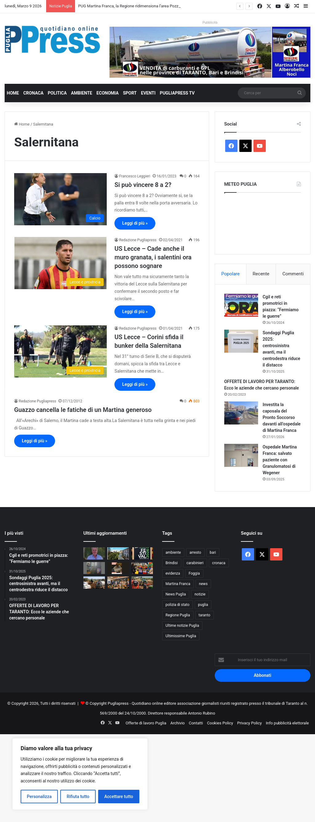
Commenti (293, 274)
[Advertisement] (157, 777)
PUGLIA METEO (262, 222)
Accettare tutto (118, 796)
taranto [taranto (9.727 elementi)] (204, 615)
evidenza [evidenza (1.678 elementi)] (172, 573)
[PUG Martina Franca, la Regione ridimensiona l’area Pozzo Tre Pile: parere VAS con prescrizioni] (118, 553)
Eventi (148, 93)
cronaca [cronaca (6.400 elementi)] (218, 563)
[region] (80, 774)
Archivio (177, 723)
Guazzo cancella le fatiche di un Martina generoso (83, 409)
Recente (261, 274)
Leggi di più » (135, 223)
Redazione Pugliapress (137, 240)
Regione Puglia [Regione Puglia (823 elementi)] (177, 615)
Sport (130, 93)
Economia (108, 93)
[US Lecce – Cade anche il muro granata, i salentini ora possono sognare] (60, 263)
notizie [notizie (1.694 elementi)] (199, 594)
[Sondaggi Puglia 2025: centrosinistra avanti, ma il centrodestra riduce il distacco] (241, 341)
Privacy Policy (249, 723)
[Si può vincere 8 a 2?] (60, 199)
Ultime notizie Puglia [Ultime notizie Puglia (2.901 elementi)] (182, 625)
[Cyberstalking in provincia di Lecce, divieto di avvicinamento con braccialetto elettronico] (94, 568)
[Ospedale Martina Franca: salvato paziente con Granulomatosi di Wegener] (241, 455)
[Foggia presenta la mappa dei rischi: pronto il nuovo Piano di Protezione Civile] (118, 582)
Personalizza (39, 796)
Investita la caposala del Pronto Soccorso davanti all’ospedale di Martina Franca (282, 417)
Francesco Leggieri (134, 176)
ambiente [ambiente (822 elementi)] (173, 552)
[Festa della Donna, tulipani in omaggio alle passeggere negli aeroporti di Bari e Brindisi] (142, 568)
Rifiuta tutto (78, 796)
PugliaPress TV (177, 93)
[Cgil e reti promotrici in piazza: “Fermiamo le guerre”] (241, 305)
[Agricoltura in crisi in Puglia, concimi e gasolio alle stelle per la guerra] (94, 582)
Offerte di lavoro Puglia (146, 723)
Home (13, 93)
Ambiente (81, 93)
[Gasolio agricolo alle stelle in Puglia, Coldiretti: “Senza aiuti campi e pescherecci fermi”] (142, 582)
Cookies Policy (220, 723)
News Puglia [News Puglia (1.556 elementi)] (175, 594)
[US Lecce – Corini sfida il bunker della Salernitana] (60, 351)
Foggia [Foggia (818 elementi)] (194, 573)
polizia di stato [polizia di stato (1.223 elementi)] (177, 605)
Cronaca (33, 93)
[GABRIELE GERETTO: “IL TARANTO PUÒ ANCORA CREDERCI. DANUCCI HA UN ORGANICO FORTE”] (94, 553)
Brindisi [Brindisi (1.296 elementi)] (171, 563)
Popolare (230, 274)
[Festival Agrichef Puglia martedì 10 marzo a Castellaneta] (142, 553)
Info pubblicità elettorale (287, 723)
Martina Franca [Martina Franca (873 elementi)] (177, 584)
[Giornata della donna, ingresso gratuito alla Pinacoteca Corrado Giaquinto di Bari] (118, 568)
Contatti (196, 723)
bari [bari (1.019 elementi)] (213, 552)
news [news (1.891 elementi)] (203, 584)
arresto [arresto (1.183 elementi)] (195, 552)
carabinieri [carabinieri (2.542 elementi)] (195, 563)
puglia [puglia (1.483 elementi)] (203, 605)
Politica (57, 93)
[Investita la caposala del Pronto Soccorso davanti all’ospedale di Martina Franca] (241, 413)
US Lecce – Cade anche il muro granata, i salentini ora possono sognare (152, 257)
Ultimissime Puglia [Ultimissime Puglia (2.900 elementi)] (180, 636)
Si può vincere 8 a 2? (142, 184)
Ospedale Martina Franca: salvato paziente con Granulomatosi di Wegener (280, 459)
